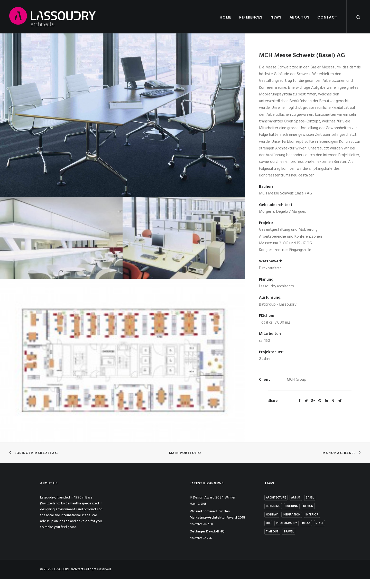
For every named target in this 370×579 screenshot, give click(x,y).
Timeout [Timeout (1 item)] (272, 531)
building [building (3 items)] (291, 506)
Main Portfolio (185, 453)
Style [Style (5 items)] (319, 523)
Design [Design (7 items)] (308, 506)
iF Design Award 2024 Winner (213, 498)
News (276, 17)
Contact (327, 17)
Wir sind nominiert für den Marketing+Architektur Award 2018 (217, 515)
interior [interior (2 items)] (312, 514)
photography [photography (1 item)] (286, 523)
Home (225, 17)
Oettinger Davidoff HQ (207, 532)
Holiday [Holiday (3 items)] (272, 514)
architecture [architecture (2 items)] (276, 497)
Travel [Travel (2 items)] (289, 531)
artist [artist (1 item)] (296, 497)
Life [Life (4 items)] (268, 523)
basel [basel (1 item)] (310, 497)
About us (300, 17)
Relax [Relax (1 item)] (306, 523)
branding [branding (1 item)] (273, 506)
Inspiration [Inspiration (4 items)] (291, 514)
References (251, 17)
